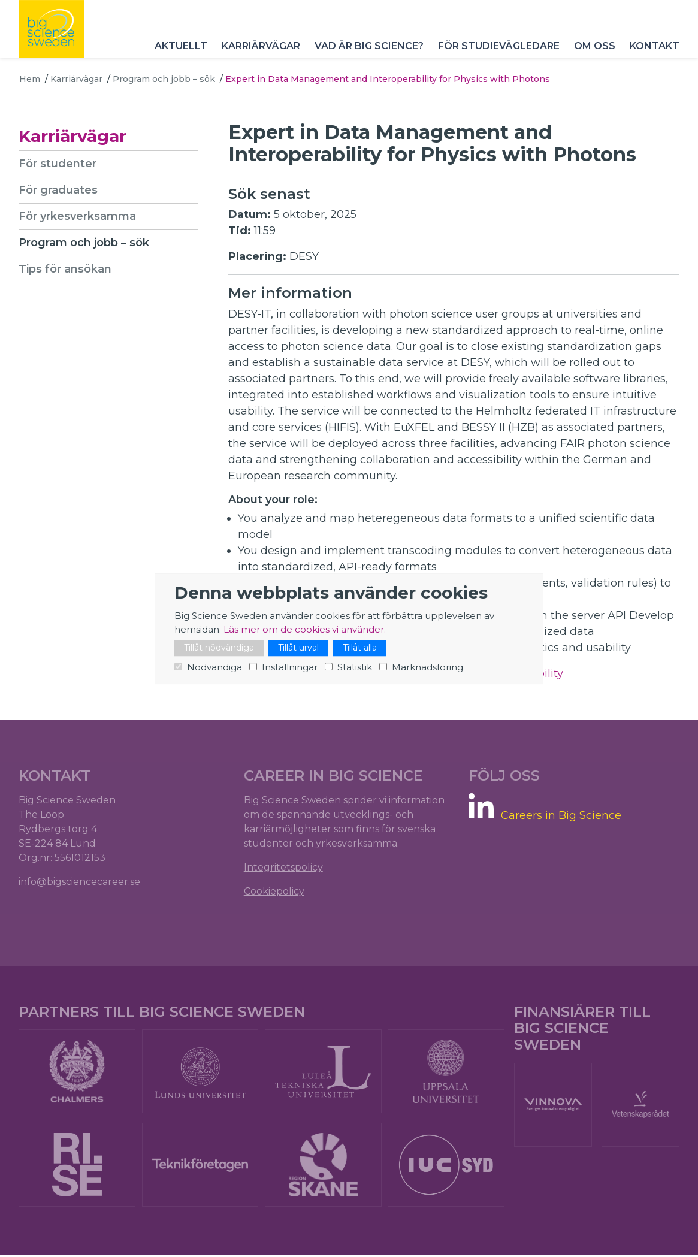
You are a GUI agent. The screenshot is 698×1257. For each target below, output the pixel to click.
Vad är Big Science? (368, 53)
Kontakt (654, 53)
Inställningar (290, 667)
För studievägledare (498, 53)
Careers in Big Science (561, 816)
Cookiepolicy (274, 892)
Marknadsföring (427, 667)
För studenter (58, 163)
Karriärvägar (260, 53)
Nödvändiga (214, 667)
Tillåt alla (360, 647)
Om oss (594, 53)
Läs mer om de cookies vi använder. (304, 629)
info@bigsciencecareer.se (80, 883)
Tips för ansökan (65, 269)
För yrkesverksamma (78, 216)
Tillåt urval (298, 647)
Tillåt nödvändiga (219, 647)
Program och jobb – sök (164, 79)
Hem (29, 79)
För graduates (58, 190)
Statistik (354, 667)
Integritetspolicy (283, 868)
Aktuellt (180, 53)
